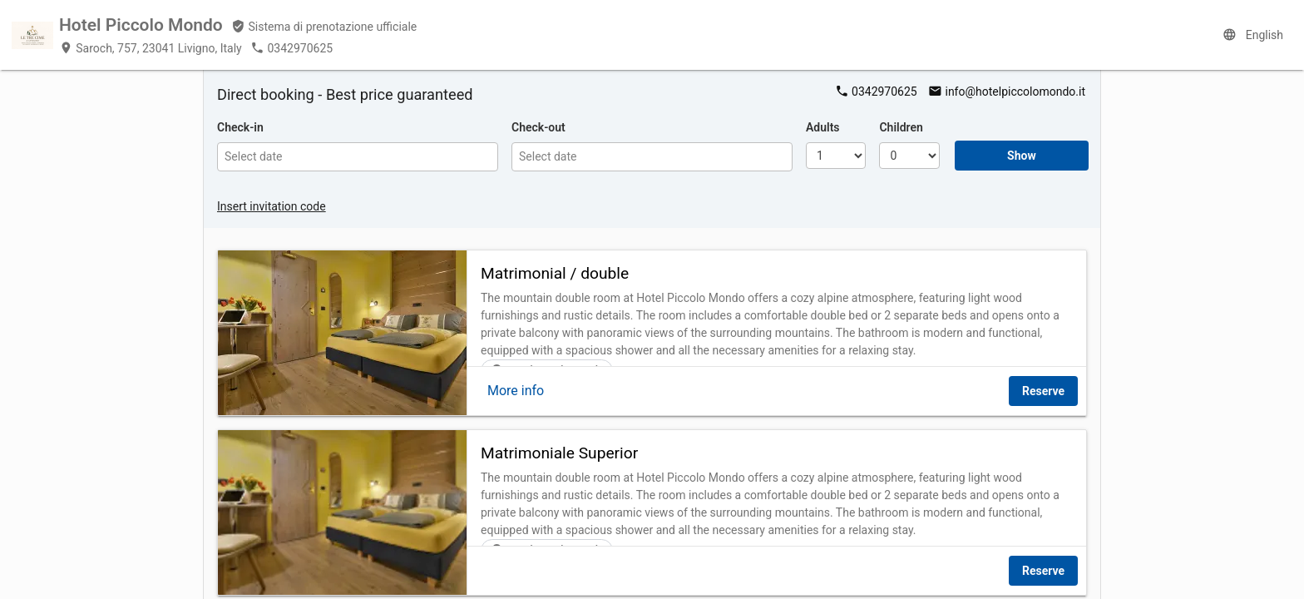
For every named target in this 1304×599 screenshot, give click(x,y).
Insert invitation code (271, 206)
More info (515, 391)
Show (1021, 155)
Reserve (1043, 391)
